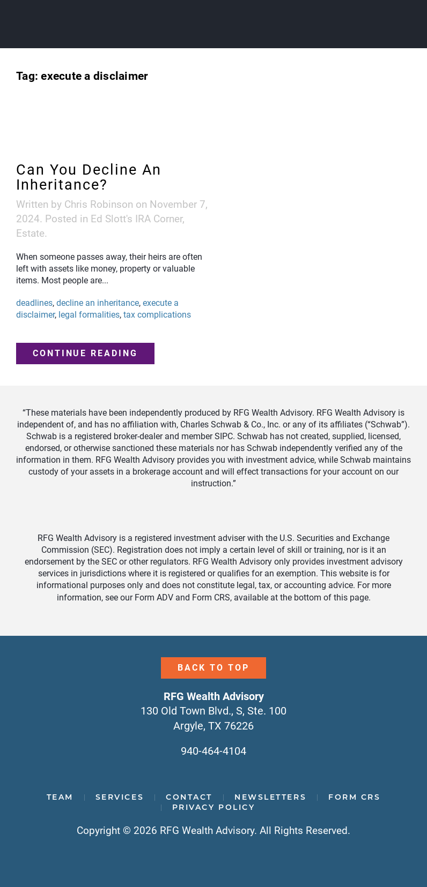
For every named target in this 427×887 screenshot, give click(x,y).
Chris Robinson (98, 204)
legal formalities (89, 315)
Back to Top (213, 668)
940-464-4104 (213, 751)
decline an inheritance (97, 303)
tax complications (157, 315)
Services (119, 797)
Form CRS (354, 797)
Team (60, 797)
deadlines (34, 303)
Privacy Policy (213, 807)
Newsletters (270, 797)
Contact (189, 797)
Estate (30, 233)
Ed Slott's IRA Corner (136, 219)
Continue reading (85, 353)
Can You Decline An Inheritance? (88, 177)
